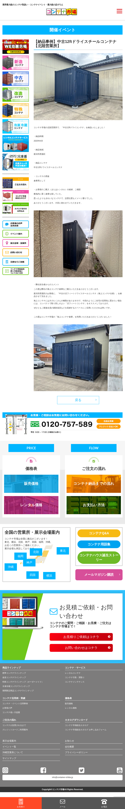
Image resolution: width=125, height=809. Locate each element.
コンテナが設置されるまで (14, 726)
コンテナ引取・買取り (74, 678)
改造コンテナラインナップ (14, 678)
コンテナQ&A (99, 533)
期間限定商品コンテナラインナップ (18, 692)
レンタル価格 (31, 505)
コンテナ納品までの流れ (93, 484)
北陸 (36, 552)
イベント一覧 (9, 748)
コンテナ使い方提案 (11, 713)
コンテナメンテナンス (74, 683)
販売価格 (31, 484)
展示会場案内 (9, 742)
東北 (63, 551)
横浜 (49, 576)
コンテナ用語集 (99, 545)
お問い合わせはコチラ (81, 649)
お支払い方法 (94, 505)
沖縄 (11, 567)
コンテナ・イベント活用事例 (15, 705)
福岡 (20, 556)
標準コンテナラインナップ (14, 674)
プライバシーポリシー (76, 754)
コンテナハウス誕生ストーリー (98, 558)
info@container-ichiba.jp (62, 779)
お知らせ (69, 742)
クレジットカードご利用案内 (15, 731)
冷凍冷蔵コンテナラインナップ (16, 687)
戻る (78, 400)
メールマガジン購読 (99, 575)
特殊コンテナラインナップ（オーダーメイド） (22, 683)
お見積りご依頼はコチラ (81, 638)
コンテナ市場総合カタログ (76, 726)
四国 (32, 575)
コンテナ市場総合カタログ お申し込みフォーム (85, 731)
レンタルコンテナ (73, 674)
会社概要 (69, 748)
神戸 (29, 563)
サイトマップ (9, 759)
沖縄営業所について (12, 754)
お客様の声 (7, 709)
